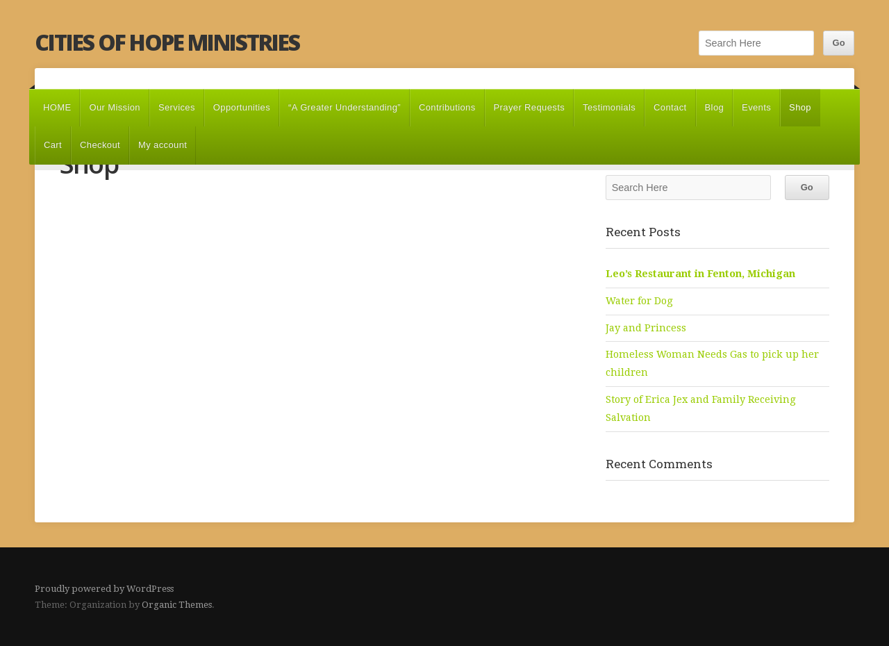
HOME (57, 107)
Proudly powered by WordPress (104, 588)
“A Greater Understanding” (344, 107)
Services (176, 107)
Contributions (447, 107)
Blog (714, 107)
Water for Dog (639, 300)
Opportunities (241, 107)
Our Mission (114, 107)
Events (756, 107)
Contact (670, 107)
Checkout (100, 145)
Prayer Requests (529, 107)
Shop (800, 107)
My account (162, 145)
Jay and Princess (646, 327)
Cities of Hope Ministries (167, 42)
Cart (53, 145)
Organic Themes (177, 604)
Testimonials (609, 107)
